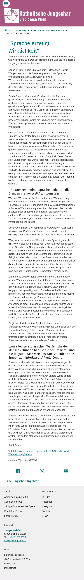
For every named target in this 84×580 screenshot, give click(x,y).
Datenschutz (10, 568)
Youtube (46, 511)
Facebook (47, 501)
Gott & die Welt (18, 30)
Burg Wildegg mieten (14, 555)
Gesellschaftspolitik (42, 30)
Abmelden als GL (13, 501)
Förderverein (11, 516)
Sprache (62, 30)
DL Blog (46, 497)
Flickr (45, 516)
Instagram (47, 506)
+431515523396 (17, 537)
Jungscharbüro (13, 530)
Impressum (9, 563)
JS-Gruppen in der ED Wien (17, 559)
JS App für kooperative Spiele (19, 506)
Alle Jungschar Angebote (25, 481)
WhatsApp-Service (14, 511)
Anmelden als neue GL (16, 497)
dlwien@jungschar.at (15, 540)
